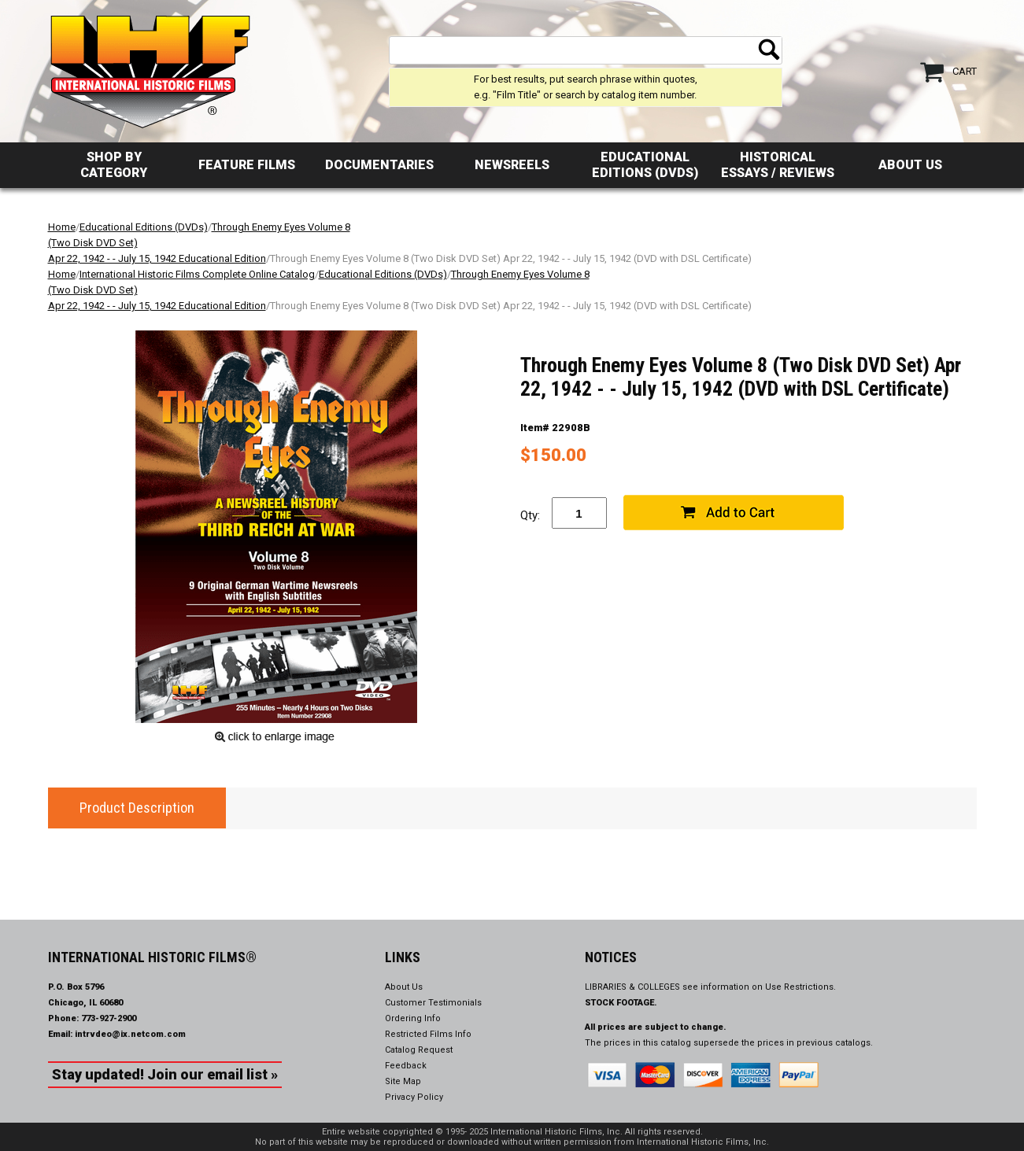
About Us (910, 164)
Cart (964, 71)
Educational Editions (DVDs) (645, 164)
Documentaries (379, 164)
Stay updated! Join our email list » (165, 1074)
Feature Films (246, 164)
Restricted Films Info (428, 1034)
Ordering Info (413, 1018)
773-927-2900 (108, 1018)
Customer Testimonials (433, 1003)
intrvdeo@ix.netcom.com (130, 1034)
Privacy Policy (414, 1097)
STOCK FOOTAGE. (621, 1003)
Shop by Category (113, 164)
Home (62, 227)
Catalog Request (419, 1050)
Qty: (530, 515)
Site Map (403, 1081)
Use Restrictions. (800, 987)
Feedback (406, 1066)
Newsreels (512, 164)
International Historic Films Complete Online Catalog (197, 274)
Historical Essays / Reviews (777, 164)
